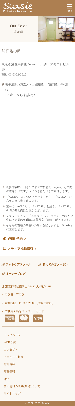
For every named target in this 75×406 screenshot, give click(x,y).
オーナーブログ (15, 273)
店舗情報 (9, 371)
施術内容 (9, 364)
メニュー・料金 (13, 356)
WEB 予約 (15, 238)
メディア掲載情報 (20, 248)
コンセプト (11, 349)
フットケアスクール (18, 264)
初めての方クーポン (55, 264)
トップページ (12, 335)
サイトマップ (12, 393)
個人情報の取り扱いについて (22, 386)
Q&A (7, 378)
